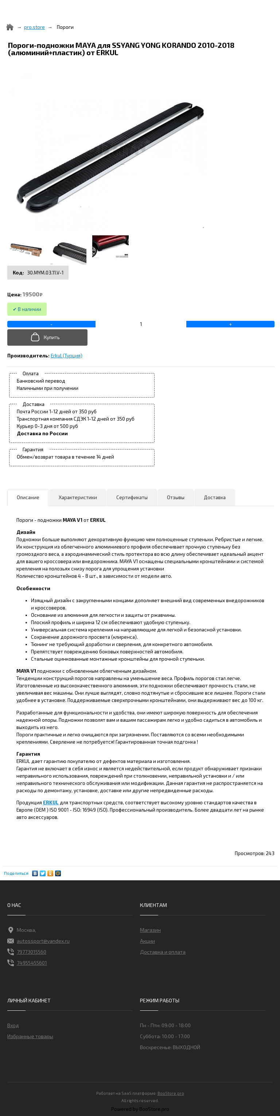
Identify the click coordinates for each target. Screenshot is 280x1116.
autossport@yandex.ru (38, 941)
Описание (28, 497)
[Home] (9, 27)
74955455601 (27, 963)
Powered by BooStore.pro (140, 1109)
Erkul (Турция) (66, 355)
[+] (230, 324)
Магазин (150, 930)
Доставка (215, 497)
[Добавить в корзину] (48, 337)
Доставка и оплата (163, 952)
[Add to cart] (141, 324)
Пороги (65, 27)
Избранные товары (30, 1036)
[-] (51, 324)
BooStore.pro (171, 1093)
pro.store (34, 27)
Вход (13, 1025)
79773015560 (26, 952)
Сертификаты (132, 497)
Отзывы (175, 497)
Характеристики (78, 497)
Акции (147, 941)
